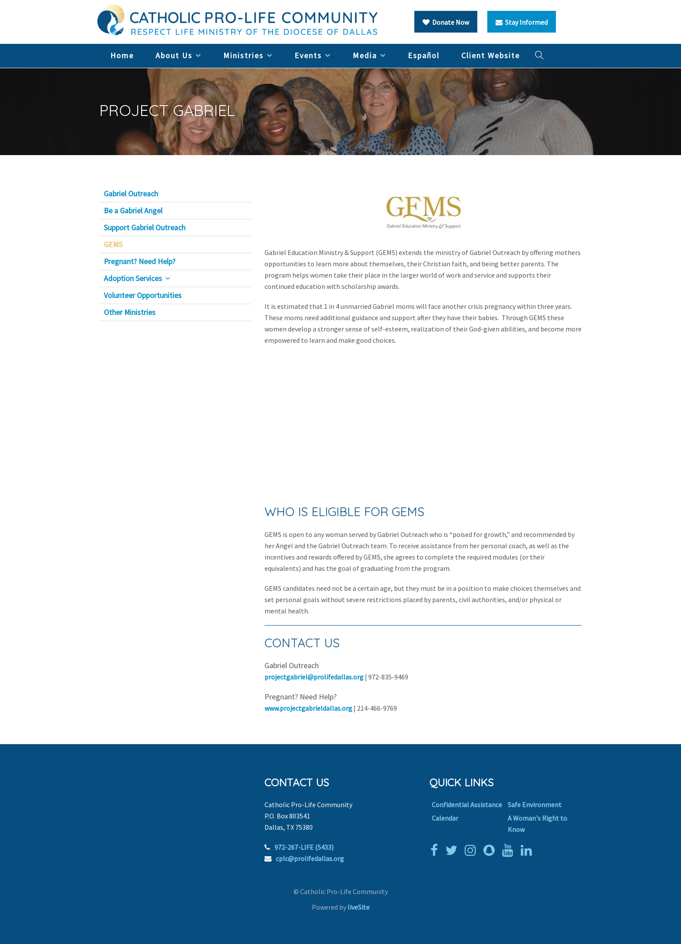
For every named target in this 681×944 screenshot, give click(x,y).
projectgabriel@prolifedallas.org (314, 676)
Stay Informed (522, 22)
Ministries (243, 55)
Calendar (445, 818)
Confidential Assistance (467, 804)
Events (308, 55)
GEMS (113, 244)
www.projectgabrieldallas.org (308, 708)
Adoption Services (133, 278)
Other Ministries (129, 312)
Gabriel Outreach (131, 194)
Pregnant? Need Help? (139, 261)
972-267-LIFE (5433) (304, 847)
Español (424, 55)
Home (122, 55)
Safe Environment (535, 804)
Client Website (490, 55)
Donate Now (446, 22)
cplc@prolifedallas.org (310, 858)
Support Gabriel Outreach (144, 227)
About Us (173, 55)
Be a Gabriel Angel (133, 210)
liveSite (358, 907)
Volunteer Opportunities (143, 295)
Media (365, 55)
